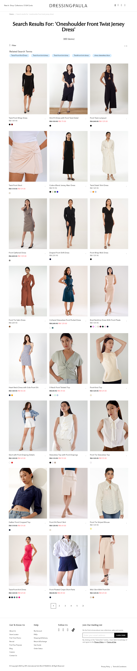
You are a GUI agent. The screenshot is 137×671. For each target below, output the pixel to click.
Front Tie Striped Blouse (100, 522)
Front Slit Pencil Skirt (57, 522)
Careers (12, 652)
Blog (11, 648)
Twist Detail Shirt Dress (99, 185)
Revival (11, 641)
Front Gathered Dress (17, 253)
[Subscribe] (121, 635)
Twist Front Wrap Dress (18, 118)
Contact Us (13, 655)
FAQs (35, 634)
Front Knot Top (96, 387)
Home (11, 14)
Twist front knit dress (40, 55)
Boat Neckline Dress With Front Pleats (105, 320)
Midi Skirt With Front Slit (100, 590)
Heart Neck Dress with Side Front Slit (23, 387)
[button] (45, 118)
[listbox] (28, 125)
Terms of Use (111, 642)
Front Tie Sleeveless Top (100, 455)
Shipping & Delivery (41, 638)
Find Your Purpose (15, 645)
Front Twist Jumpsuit (98, 118)
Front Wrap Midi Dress (99, 253)
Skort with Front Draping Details (22, 455)
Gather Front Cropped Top (19, 522)
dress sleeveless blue (102, 55)
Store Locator (13, 634)
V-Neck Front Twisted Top (59, 387)
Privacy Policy (99, 642)
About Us (12, 631)
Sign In (130, 5)
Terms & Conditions (119, 666)
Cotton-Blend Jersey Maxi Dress (62, 185)
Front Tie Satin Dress (17, 320)
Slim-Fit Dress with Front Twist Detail (64, 118)
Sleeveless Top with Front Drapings (63, 455)
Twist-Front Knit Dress (19, 55)
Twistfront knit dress (81, 55)
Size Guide (37, 645)
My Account (38, 631)
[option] (10, 124)
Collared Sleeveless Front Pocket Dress (65, 320)
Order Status (38, 648)
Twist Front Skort (15, 185)
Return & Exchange (40, 641)
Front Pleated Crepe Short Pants (62, 590)
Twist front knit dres (61, 55)
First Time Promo (15, 638)
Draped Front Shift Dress (59, 253)
